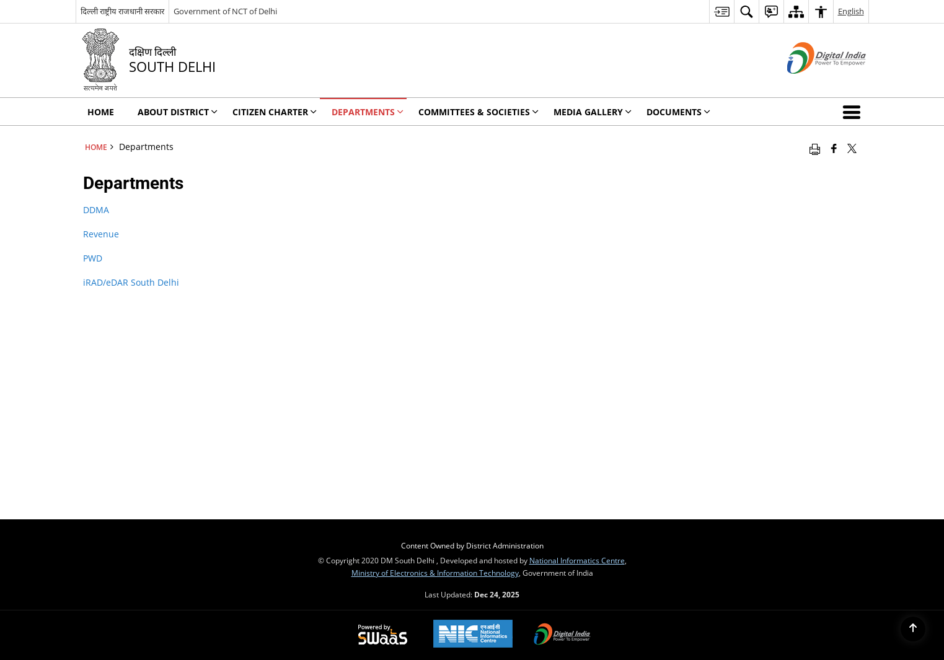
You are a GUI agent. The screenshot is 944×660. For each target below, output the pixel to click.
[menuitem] (721, 11)
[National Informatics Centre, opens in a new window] (473, 634)
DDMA (96, 210)
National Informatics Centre (577, 560)
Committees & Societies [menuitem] (478, 112)
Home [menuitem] (100, 112)
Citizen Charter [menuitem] (274, 112)
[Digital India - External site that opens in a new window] (811, 84)
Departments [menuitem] (368, 112)
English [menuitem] (851, 11)
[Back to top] (913, 629)
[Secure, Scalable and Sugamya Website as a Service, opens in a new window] (382, 635)
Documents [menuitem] (678, 112)
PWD (92, 258)
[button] (854, 111)
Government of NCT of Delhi (225, 11)
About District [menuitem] (178, 112)
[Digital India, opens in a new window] (562, 635)
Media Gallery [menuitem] (593, 112)
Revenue (101, 234)
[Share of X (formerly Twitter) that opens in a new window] (852, 148)
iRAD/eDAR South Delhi (131, 282)
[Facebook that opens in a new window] (834, 148)
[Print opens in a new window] (815, 148)
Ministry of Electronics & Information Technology (435, 573)
